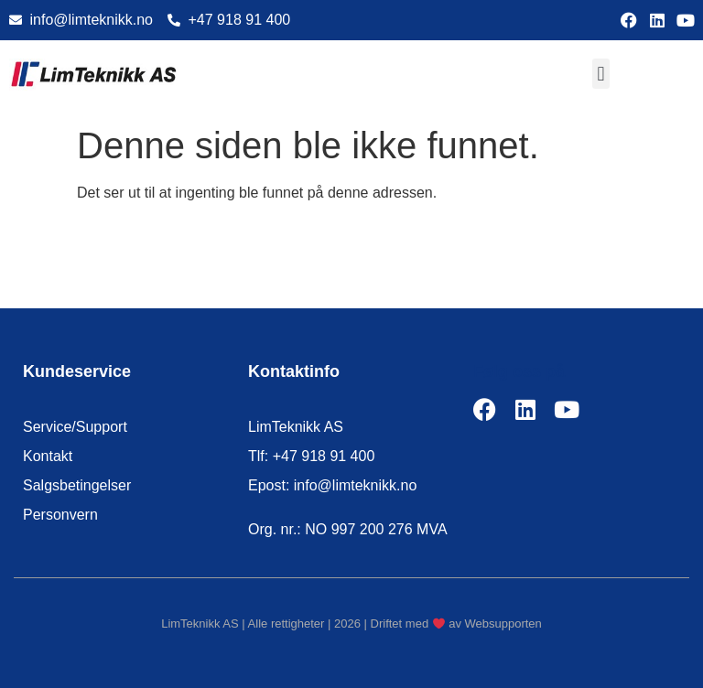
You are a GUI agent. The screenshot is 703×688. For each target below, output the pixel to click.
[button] (601, 74)
